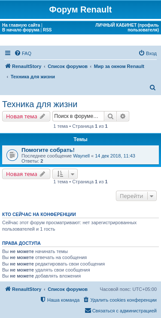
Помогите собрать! (48, 150)
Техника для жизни (40, 104)
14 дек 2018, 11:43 (115, 155)
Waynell (81, 155)
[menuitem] (22, 53)
